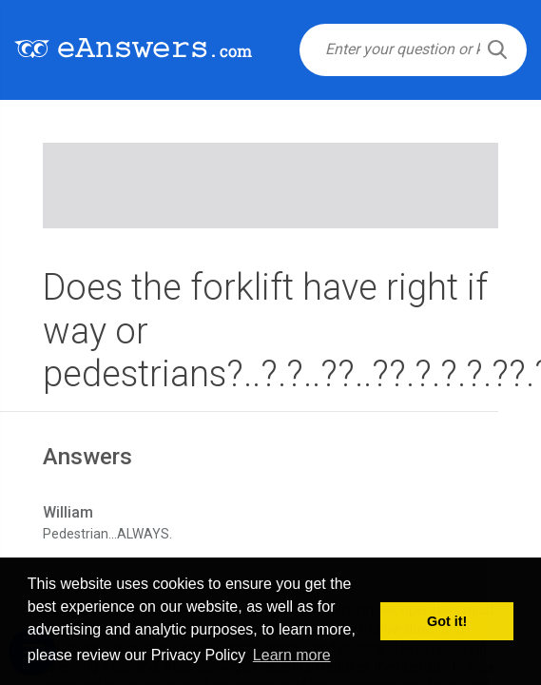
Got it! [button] (447, 621)
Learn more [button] (292, 655)
